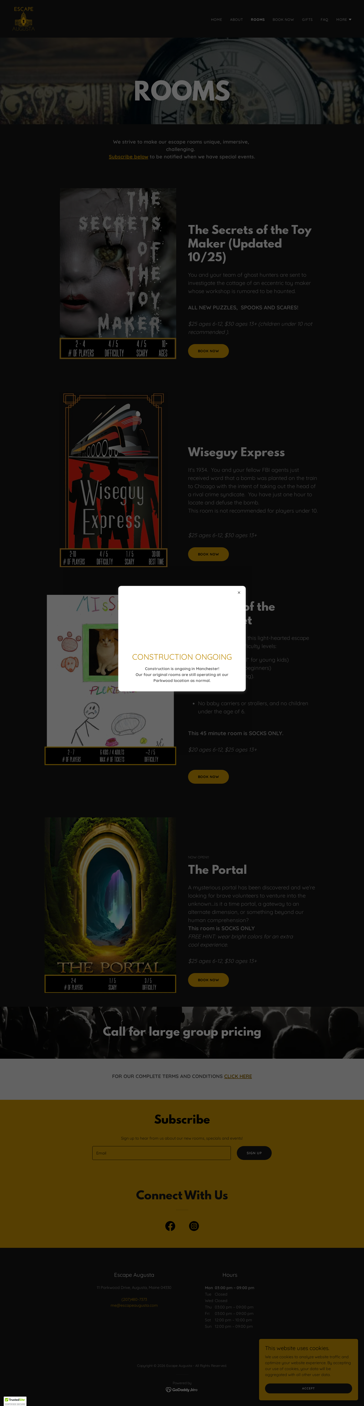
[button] (15, 1401)
